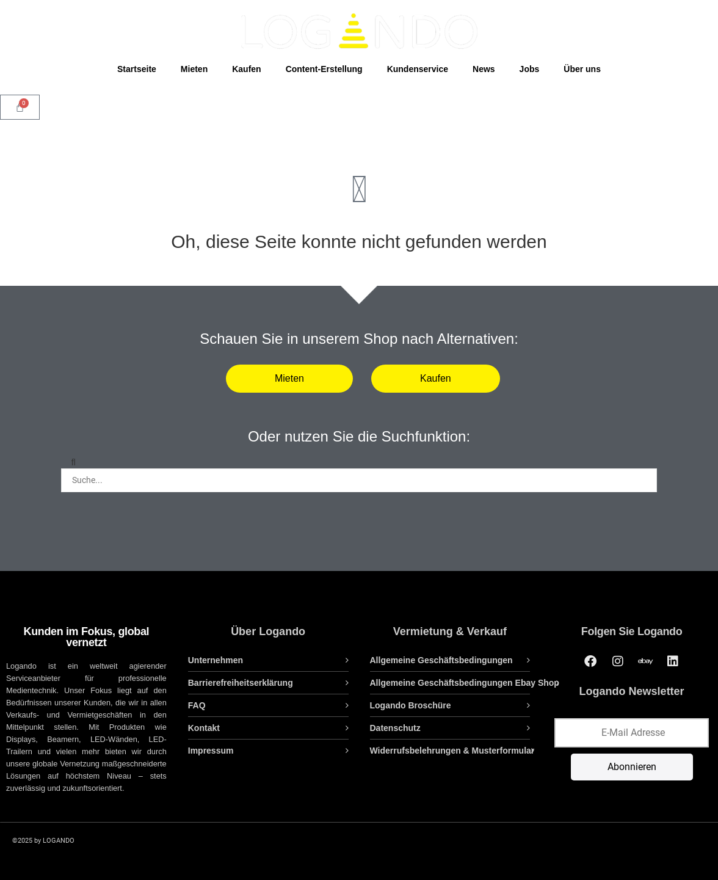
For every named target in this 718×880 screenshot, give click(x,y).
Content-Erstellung (324, 69)
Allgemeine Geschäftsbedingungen (441, 660)
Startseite (136, 69)
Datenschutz (395, 728)
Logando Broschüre (410, 705)
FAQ (197, 705)
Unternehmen (215, 660)
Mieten (194, 69)
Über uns (582, 69)
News (484, 69)
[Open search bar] (359, 92)
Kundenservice (417, 69)
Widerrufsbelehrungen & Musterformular (452, 750)
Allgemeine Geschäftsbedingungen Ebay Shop (464, 683)
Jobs (530, 69)
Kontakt (204, 728)
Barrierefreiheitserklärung (240, 683)
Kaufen (246, 69)
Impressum (211, 750)
